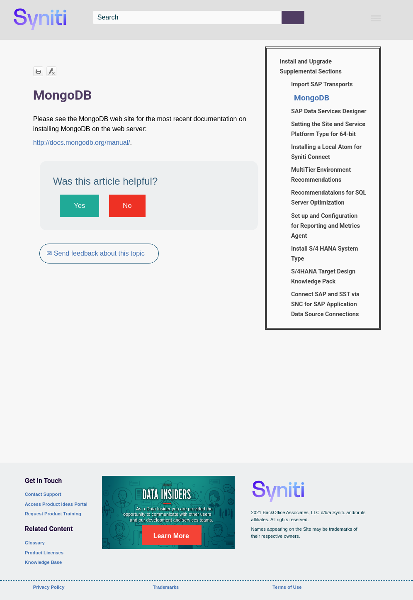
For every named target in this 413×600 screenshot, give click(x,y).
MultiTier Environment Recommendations (321, 174)
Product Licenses (44, 552)
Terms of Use (286, 587)
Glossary (35, 542)
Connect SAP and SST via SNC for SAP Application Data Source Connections (325, 304)
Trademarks (166, 587)
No (127, 206)
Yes (79, 206)
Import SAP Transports (322, 84)
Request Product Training (53, 513)
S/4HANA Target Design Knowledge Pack (323, 276)
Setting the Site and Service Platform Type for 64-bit (328, 129)
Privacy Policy (49, 587)
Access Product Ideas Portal (56, 504)
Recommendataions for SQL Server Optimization (328, 197)
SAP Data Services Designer (329, 111)
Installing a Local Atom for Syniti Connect (326, 152)
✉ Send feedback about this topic (96, 253)
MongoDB (311, 97)
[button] (293, 17)
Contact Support (43, 494)
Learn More (171, 535)
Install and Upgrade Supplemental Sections (311, 66)
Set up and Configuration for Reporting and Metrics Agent (325, 225)
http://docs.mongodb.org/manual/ (81, 142)
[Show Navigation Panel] (376, 18)
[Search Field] (199, 17)
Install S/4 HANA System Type (324, 253)
